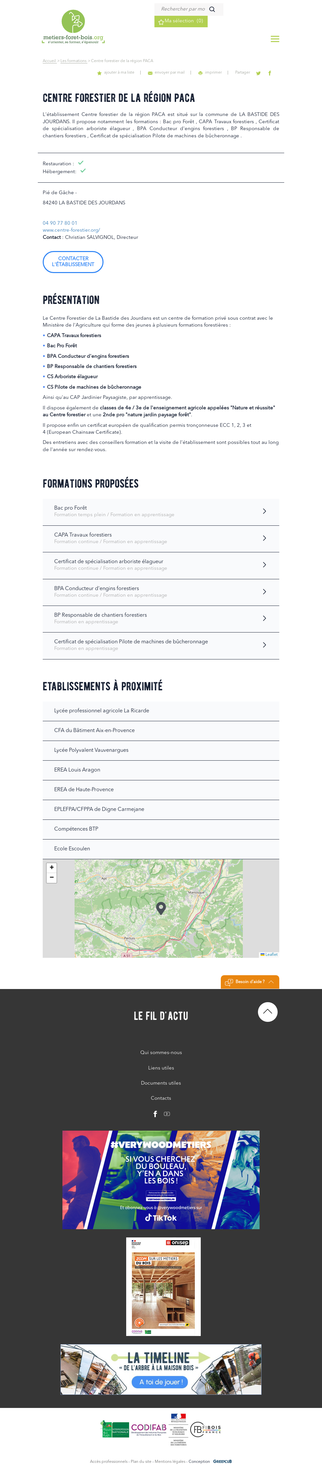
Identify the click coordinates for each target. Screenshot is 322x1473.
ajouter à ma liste (127, 73)
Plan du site (141, 1462)
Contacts (161, 1098)
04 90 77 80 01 (60, 223)
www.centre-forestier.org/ (71, 230)
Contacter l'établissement (73, 262)
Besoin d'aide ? (249, 983)
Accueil (50, 61)
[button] (161, 908)
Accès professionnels (108, 1462)
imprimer (216, 73)
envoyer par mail (175, 73)
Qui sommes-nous (161, 1052)
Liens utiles (161, 1068)
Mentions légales (170, 1462)
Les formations (73, 61)
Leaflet (269, 955)
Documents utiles (161, 1083)
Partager (247, 73)
